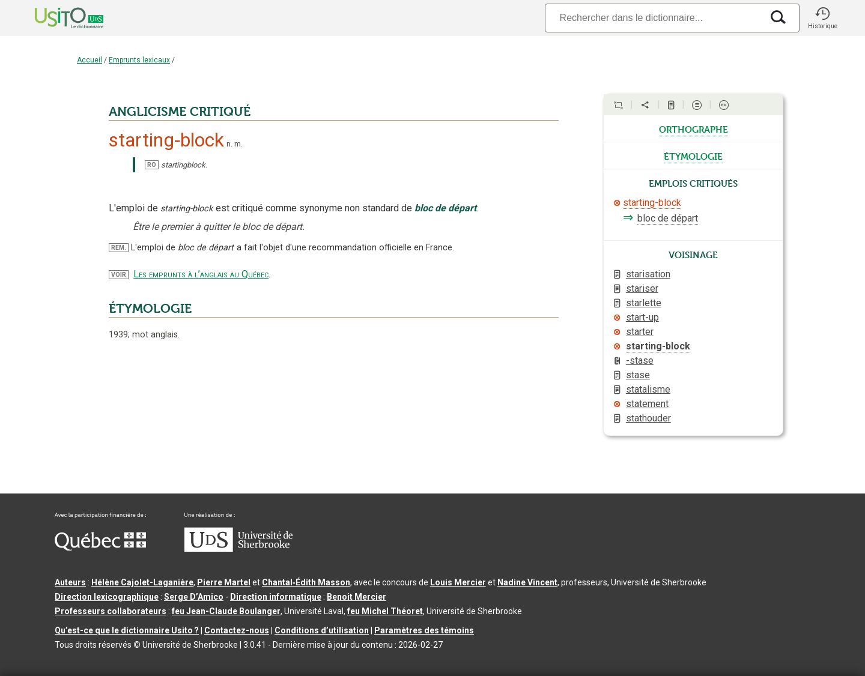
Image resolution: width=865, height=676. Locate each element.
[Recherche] (653, 17)
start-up (642, 317)
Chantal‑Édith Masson (306, 582)
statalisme (648, 389)
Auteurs (70, 582)
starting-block (652, 202)
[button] (822, 18)
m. (238, 143)
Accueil (89, 60)
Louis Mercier (458, 582)
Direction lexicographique (107, 597)
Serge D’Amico (193, 597)
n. (229, 143)
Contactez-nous (236, 630)
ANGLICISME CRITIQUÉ (179, 111)
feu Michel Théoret (385, 611)
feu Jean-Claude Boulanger (226, 611)
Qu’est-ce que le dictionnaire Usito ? (127, 630)
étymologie (693, 155)
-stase (640, 360)
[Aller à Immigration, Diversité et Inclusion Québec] (100, 547)
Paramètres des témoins (424, 630)
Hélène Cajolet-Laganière (142, 582)
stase (638, 375)
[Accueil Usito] (56, 18)
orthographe (693, 128)
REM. (118, 248)
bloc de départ (667, 218)
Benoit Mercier (356, 597)
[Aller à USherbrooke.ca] (238, 549)
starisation (648, 274)
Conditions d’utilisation (322, 630)
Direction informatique (275, 597)
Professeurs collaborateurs (110, 611)
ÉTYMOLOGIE (150, 308)
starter (640, 331)
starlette (643, 303)
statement (647, 403)
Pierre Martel (223, 582)
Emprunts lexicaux (139, 60)
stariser (642, 288)
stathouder (648, 418)
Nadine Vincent (527, 582)
